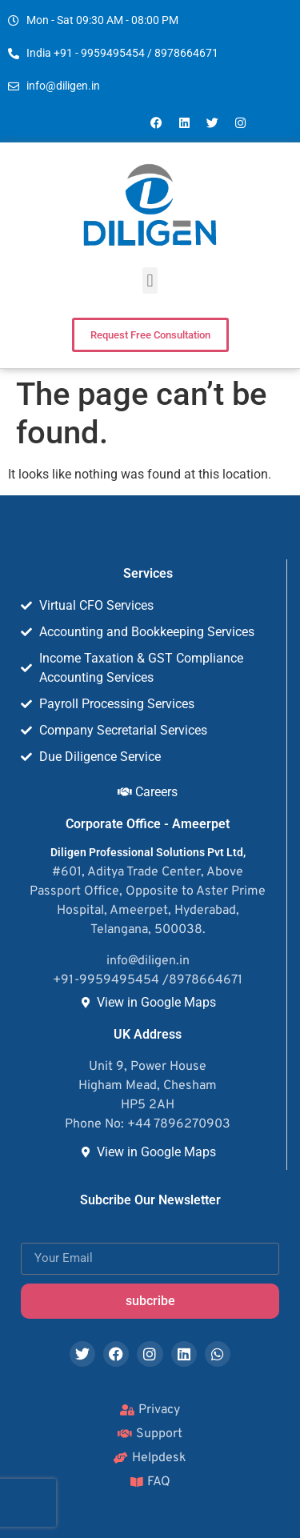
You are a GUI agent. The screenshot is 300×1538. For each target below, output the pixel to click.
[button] (150, 280)
